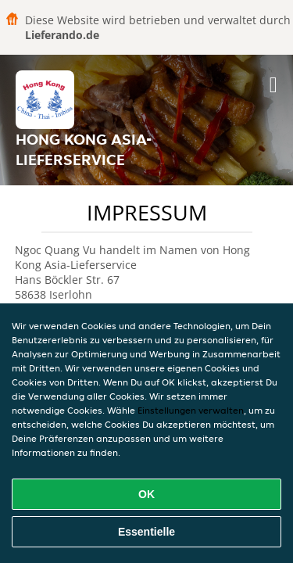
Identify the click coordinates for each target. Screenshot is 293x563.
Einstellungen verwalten (191, 410)
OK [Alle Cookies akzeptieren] (146, 494)
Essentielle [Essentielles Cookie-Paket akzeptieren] (146, 531)
